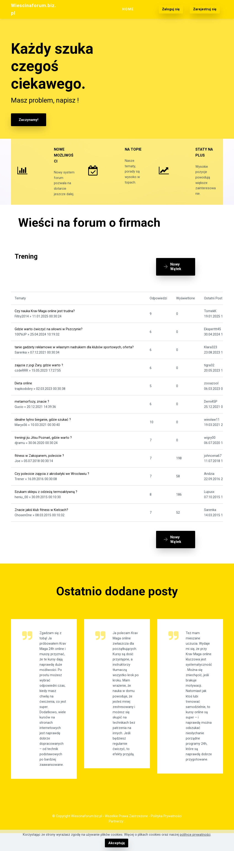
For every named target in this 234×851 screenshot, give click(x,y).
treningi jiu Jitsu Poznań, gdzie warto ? (43, 447)
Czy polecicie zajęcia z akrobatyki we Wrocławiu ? (52, 483)
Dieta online (23, 393)
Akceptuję (116, 843)
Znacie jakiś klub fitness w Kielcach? (41, 519)
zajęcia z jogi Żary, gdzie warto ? (39, 375)
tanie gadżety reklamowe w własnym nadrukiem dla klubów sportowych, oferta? (74, 357)
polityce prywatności (195, 835)
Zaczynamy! (28, 120)
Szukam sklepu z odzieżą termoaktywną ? (46, 501)
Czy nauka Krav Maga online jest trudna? (45, 321)
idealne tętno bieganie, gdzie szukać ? (43, 429)
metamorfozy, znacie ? (32, 411)
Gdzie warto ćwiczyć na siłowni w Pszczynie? (48, 339)
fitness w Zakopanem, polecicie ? (39, 465)
